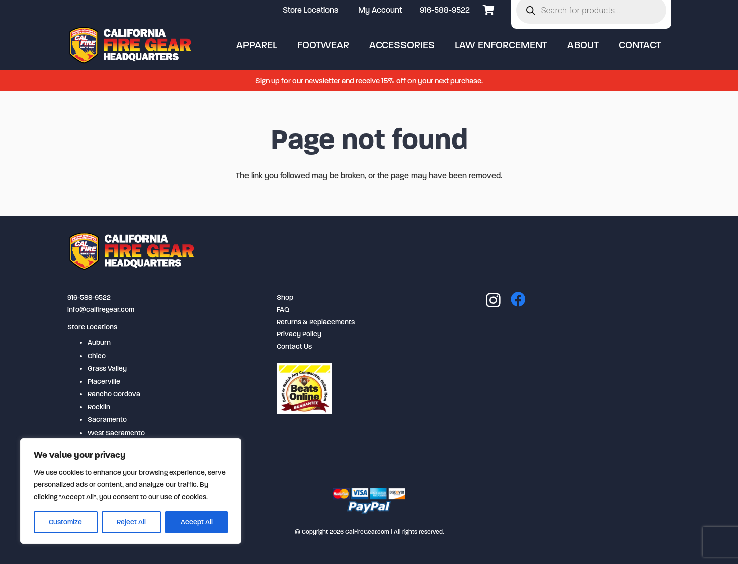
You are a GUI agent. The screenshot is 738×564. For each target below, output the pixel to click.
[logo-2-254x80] (131, 45)
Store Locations (92, 327)
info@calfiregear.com (100, 309)
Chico (97, 355)
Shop (285, 297)
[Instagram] (493, 300)
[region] (130, 491)
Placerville (104, 381)
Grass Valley (107, 368)
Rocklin (99, 407)
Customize (65, 522)
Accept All (197, 522)
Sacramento (107, 419)
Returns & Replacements (316, 322)
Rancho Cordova (114, 394)
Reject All (131, 522)
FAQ (283, 309)
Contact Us (294, 346)
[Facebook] (518, 299)
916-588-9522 (445, 10)
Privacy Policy (299, 334)
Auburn (99, 342)
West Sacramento (116, 433)
